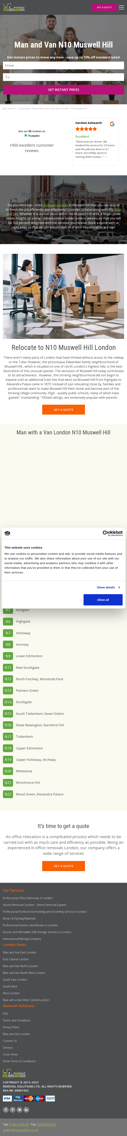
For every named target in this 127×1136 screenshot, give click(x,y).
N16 (8, 725)
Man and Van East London (19, 952)
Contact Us (10, 1041)
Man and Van (9, 108)
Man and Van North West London (24, 973)
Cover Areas (24, 108)
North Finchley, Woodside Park (39, 679)
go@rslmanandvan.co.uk (21, 1130)
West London (11, 993)
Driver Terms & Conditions (19, 1061)
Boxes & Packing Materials (19, 918)
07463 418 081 (19, 1124)
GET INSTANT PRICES (63, 90)
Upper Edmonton (29, 748)
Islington (22, 610)
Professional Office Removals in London (28, 898)
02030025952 (46, 1124)
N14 (8, 702)
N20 (8, 771)
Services (8, 1047)
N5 (8, 609)
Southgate (24, 702)
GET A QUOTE (104, 7)
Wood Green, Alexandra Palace (39, 794)
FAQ (5, 1013)
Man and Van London (16, 1034)
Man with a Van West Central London (26, 1000)
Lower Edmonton (29, 656)
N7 (8, 633)
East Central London (16, 959)
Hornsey (22, 644)
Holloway (23, 633)
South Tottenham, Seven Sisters (40, 713)
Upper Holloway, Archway (36, 759)
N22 (8, 794)
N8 (8, 644)
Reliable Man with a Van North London (50, 108)
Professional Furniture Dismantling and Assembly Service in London (45, 911)
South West (10, 986)
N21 (8, 782)
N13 (8, 690)
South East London (15, 979)
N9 (8, 656)
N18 (8, 748)
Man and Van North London (20, 966)
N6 (8, 621)
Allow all (103, 599)
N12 (8, 679)
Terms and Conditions (17, 1020)
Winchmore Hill (28, 782)
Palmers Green (27, 690)
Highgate (23, 621)
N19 (8, 759)
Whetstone (24, 771)
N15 (8, 713)
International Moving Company (22, 939)
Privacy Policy (11, 1027)
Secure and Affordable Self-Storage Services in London (37, 932)
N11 (8, 667)
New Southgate (27, 667)
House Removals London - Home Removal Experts (35, 905)
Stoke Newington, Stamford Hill (40, 725)
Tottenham (24, 736)
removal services (56, 205)
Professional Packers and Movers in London (30, 925)
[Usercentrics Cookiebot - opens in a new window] (105, 533)
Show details (106, 587)
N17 (8, 736)
